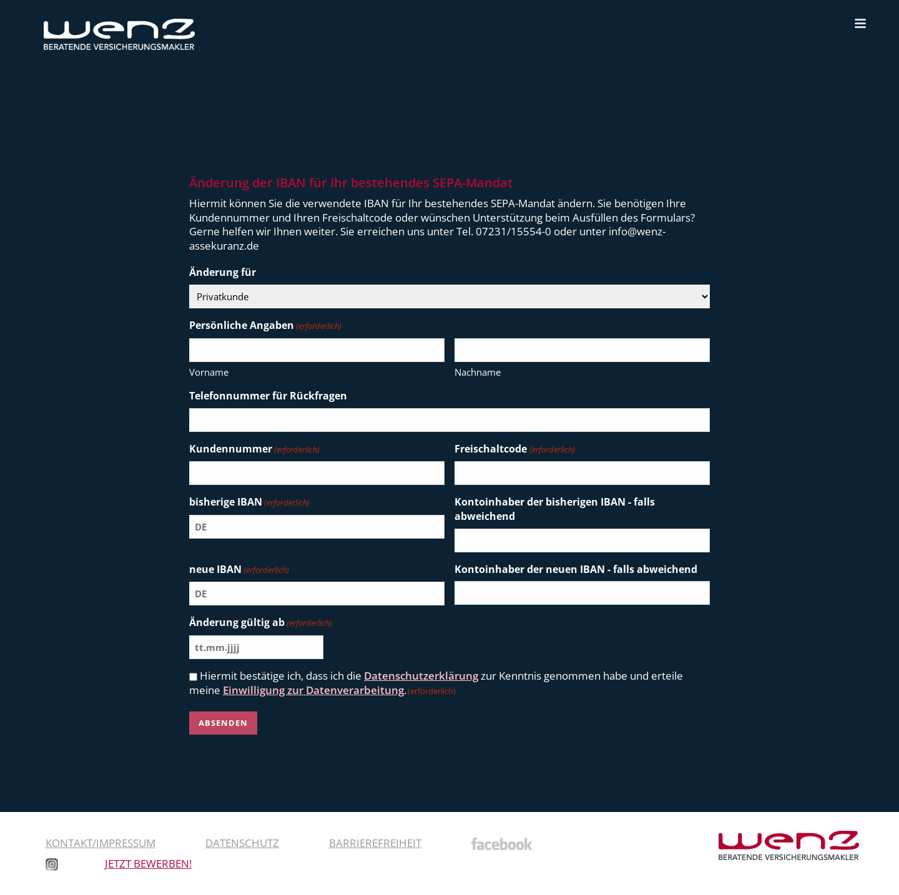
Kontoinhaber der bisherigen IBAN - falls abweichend (554, 509)
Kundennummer (254, 449)
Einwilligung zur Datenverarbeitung (313, 690)
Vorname (208, 372)
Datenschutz (242, 843)
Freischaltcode (514, 449)
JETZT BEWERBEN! (148, 863)
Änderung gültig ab (260, 622)
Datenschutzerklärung (421, 675)
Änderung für (222, 272)
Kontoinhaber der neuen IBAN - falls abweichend (575, 569)
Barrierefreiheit (375, 843)
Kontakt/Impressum (100, 843)
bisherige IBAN (249, 502)
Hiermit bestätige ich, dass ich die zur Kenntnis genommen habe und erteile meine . (436, 682)
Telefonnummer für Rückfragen (268, 396)
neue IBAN (239, 569)
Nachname (477, 372)
